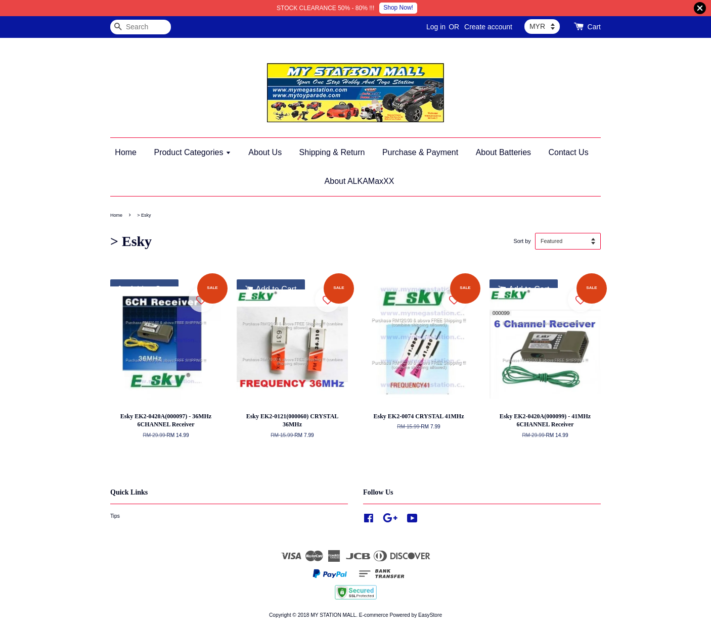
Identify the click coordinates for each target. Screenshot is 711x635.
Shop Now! (398, 7)
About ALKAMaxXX (359, 181)
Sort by (521, 241)
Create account (488, 27)
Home (126, 152)
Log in (436, 27)
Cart (594, 27)
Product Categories (192, 152)
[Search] (140, 27)
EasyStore (430, 615)
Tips (115, 516)
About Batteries (503, 152)
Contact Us (569, 152)
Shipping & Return (332, 152)
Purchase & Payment (420, 152)
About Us (265, 152)
